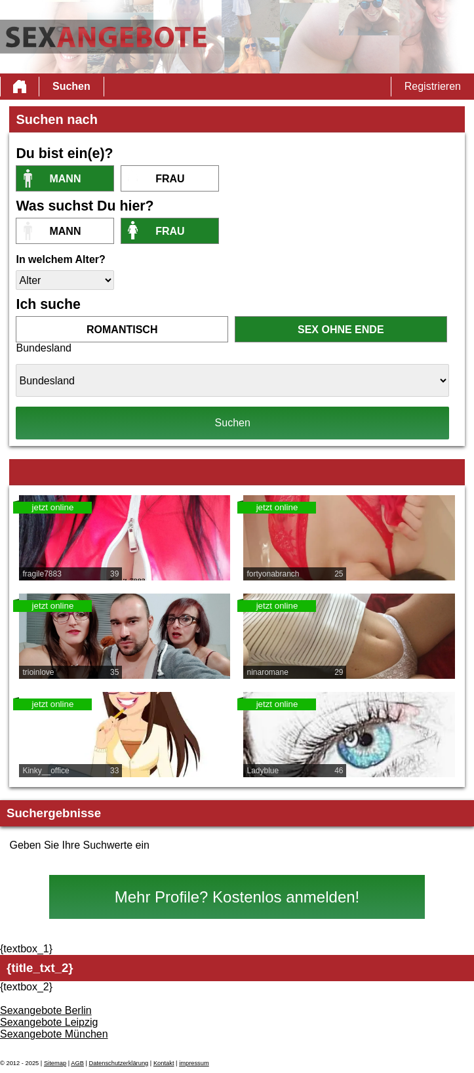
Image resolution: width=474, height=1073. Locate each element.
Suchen (71, 86)
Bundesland (43, 348)
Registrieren (433, 86)
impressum (194, 1063)
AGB (77, 1063)
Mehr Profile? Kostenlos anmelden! (237, 897)
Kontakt (163, 1063)
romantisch (122, 329)
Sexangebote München (54, 1034)
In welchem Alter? (60, 259)
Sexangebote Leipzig (49, 1022)
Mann (65, 178)
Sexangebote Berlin (46, 1010)
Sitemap (55, 1063)
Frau (169, 178)
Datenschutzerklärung (119, 1063)
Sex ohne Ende (341, 329)
